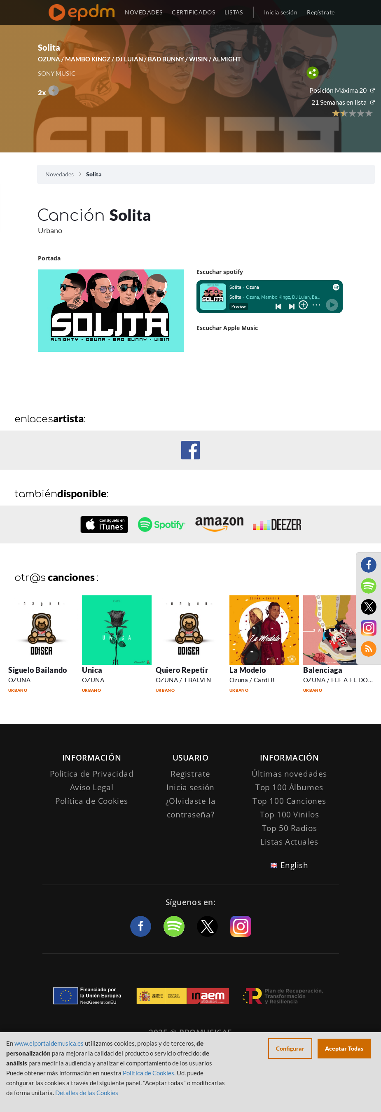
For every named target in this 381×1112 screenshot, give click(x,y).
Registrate (190, 773)
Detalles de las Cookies (86, 1092)
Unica (92, 669)
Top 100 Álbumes (289, 787)
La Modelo (247, 669)
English (294, 865)
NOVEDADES (143, 12)
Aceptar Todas (344, 1048)
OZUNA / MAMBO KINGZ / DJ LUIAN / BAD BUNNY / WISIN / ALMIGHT (139, 59)
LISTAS (233, 12)
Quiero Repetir (182, 669)
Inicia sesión (280, 12)
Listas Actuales (289, 841)
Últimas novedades (289, 773)
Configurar (290, 1048)
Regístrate (320, 12)
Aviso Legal (91, 787)
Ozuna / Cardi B (252, 680)
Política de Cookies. (149, 1073)
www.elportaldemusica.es (49, 1043)
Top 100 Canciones (289, 801)
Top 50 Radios (289, 828)
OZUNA (19, 680)
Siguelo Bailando (37, 669)
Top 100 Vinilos (289, 814)
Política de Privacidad (92, 773)
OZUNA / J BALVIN (183, 680)
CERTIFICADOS (193, 12)
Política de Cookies (91, 801)
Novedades (59, 174)
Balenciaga (322, 669)
